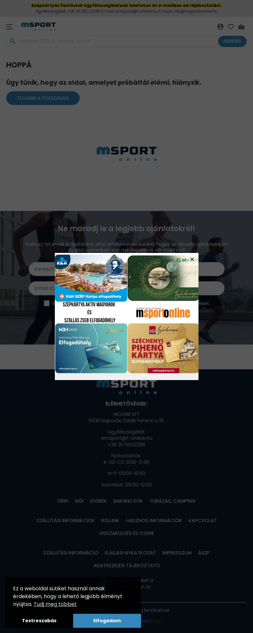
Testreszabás (39, 620)
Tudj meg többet (55, 604)
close (192, 259)
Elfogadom (107, 620)
